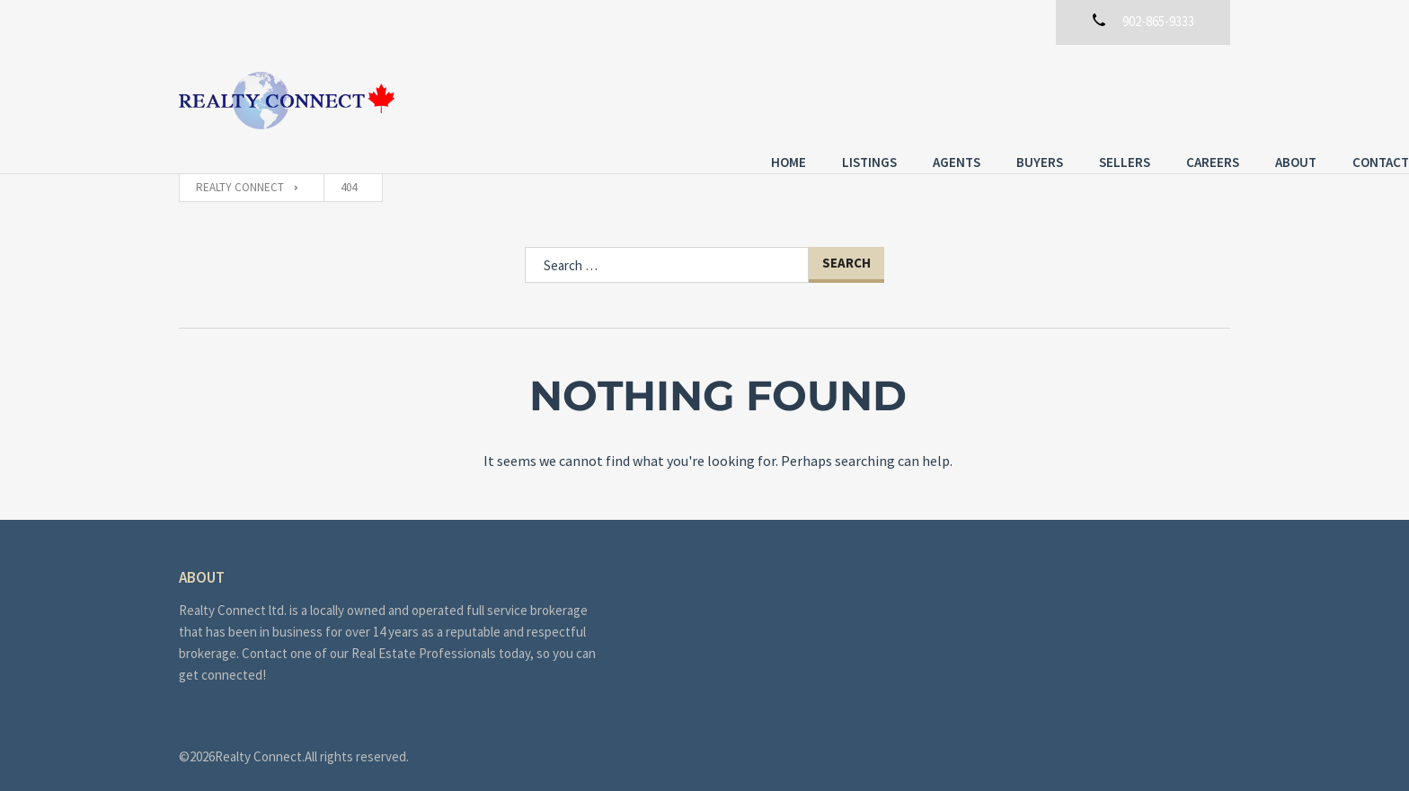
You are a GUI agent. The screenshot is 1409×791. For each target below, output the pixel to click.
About (1117, 97)
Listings (690, 97)
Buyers (860, 97)
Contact (1202, 97)
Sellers (945, 97)
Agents (778, 97)
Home (609, 97)
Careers (1033, 97)
